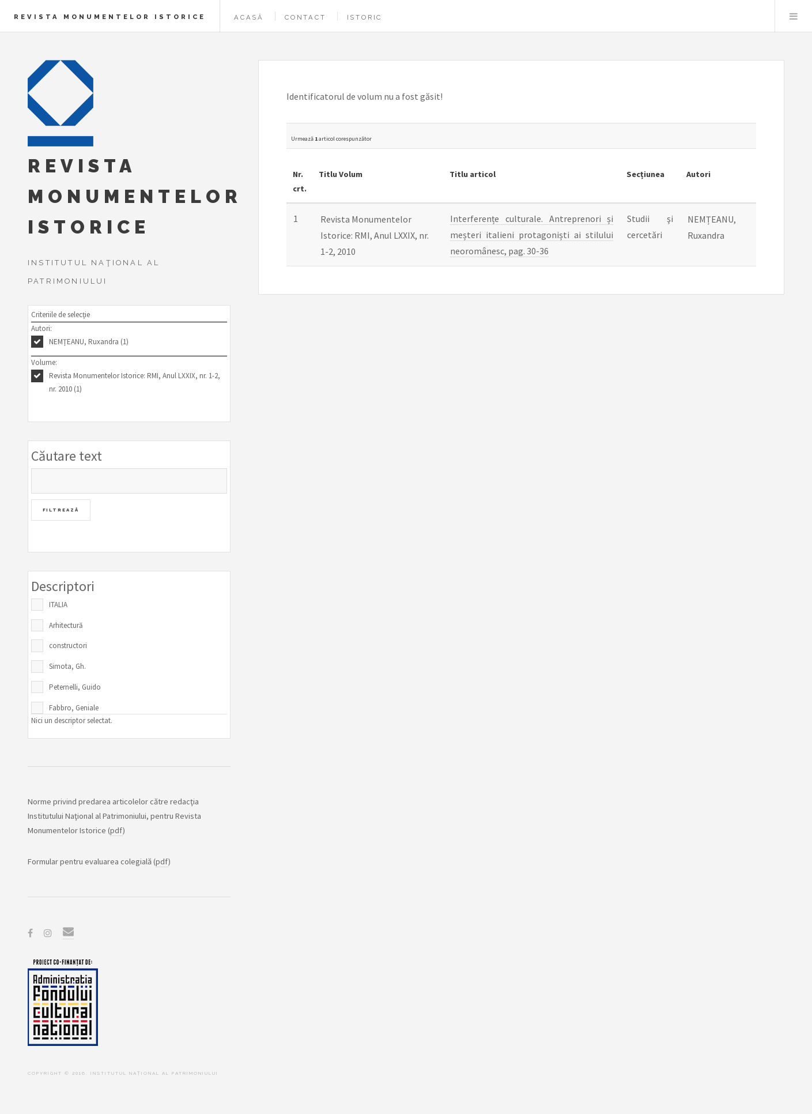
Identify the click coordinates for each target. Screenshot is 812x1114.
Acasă (249, 17)
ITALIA (58, 604)
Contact (305, 17)
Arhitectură (66, 625)
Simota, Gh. (67, 666)
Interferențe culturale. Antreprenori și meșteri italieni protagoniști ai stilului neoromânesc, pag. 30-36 (532, 235)
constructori (68, 645)
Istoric (365, 17)
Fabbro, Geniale (74, 708)
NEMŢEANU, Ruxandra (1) (89, 342)
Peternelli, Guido (75, 687)
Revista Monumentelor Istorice (110, 17)
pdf (116, 830)
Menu (793, 16)
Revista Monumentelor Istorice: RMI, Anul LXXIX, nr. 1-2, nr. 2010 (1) (134, 382)
